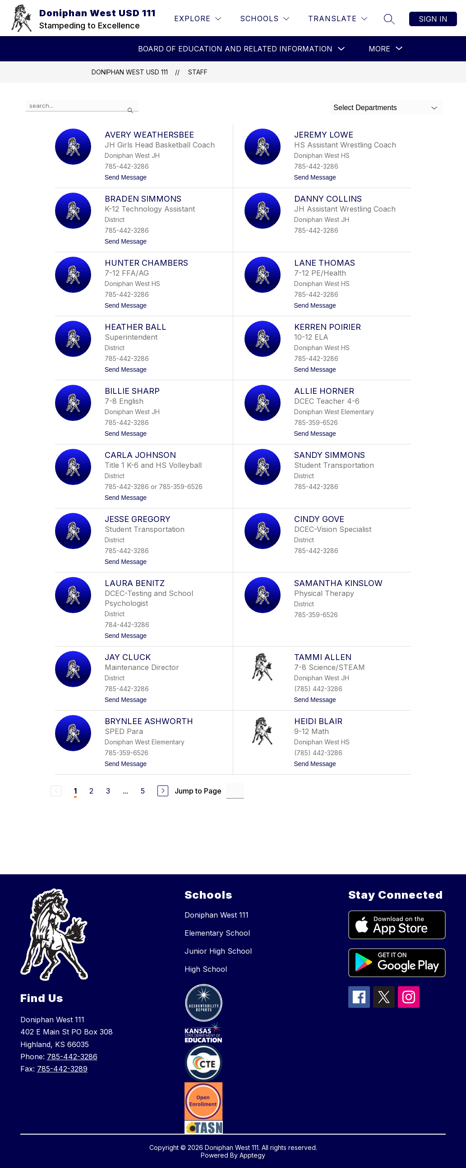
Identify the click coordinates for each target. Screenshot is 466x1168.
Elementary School (217, 932)
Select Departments (365, 107)
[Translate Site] (337, 18)
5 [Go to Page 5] (143, 790)
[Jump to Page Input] (235, 791)
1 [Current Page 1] (75, 790)
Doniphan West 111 (217, 914)
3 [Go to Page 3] (108, 790)
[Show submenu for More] (379, 48)
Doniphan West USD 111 (130, 72)
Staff (198, 72)
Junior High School (218, 951)
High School (206, 969)
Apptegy (252, 1155)
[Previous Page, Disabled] (56, 790)
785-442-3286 (72, 1056)
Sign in (433, 18)
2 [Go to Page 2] (91, 790)
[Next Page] (162, 790)
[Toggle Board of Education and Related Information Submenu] (341, 49)
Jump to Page (198, 790)
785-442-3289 (62, 1068)
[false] (82, 106)
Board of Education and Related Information (235, 48)
